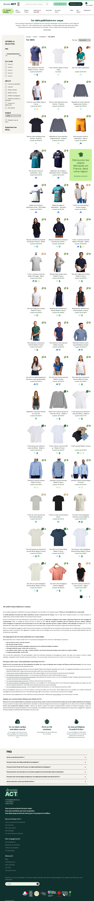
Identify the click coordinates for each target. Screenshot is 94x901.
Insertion (9, 87)
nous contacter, (57, 694)
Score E (8, 76)
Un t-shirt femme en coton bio (14, 669)
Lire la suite (47, 30)
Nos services (9, 825)
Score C (8, 70)
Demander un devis (75, 4)
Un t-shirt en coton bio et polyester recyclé (17, 683)
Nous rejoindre (10, 865)
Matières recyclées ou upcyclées (12, 99)
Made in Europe (11, 90)
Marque (8, 113)
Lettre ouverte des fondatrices (15, 822)
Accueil (28, 37)
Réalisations (87, 10)
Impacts (8, 81)
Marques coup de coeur (11, 121)
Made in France (11, 93)
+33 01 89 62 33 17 (60, 4)
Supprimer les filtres (11, 128)
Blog (6, 859)
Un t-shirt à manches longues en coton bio (17, 681)
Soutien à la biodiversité (10, 104)
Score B (8, 67)
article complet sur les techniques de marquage (68, 657)
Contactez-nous (10, 870)
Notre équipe (9, 831)
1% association (10, 850)
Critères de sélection (12, 848)
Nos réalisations (10, 842)
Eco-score (9, 61)
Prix (6, 49)
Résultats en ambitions (12, 845)
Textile (35, 37)
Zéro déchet (10, 108)
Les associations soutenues (14, 833)
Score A (8, 64)
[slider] (6, 54)
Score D (8, 73)
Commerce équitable (12, 84)
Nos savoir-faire (10, 828)
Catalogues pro (10, 862)
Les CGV (8, 867)
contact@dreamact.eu (12, 800)
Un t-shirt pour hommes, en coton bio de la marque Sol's (21, 677)
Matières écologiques (12, 96)
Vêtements (42, 37)
